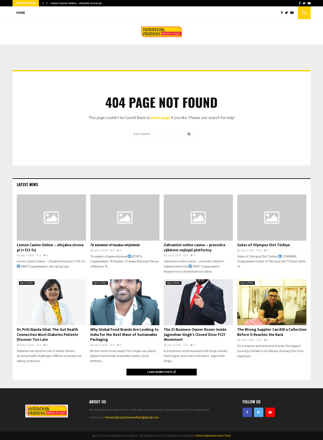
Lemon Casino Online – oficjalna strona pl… (77, 3)
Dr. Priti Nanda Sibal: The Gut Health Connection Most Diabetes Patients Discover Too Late (47, 334)
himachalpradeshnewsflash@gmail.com (132, 417)
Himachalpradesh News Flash (213, 435)
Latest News (27, 184)
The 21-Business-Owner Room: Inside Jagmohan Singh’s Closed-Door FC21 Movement (195, 334)
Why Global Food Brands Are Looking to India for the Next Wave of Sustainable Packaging (124, 334)
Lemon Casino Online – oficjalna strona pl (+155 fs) (50, 247)
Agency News (26, 283)
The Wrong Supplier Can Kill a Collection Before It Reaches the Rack (271, 332)
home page (160, 117)
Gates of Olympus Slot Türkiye (263, 245)
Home (20, 12)
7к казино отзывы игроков (115, 245)
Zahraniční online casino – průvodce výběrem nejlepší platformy (194, 247)
